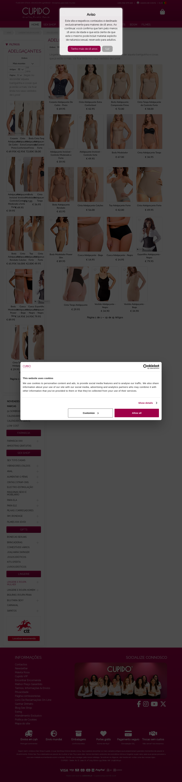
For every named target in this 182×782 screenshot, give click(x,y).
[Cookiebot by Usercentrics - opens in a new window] (145, 366)
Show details (145, 403)
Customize (91, 412)
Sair (107, 48)
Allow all (137, 412)
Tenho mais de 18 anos (84, 48)
